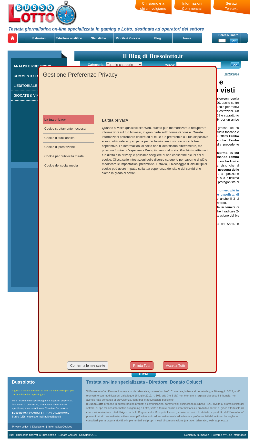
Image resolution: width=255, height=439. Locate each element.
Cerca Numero (228, 35)
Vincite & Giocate (128, 38)
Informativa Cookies (60, 426)
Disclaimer (38, 426)
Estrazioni (39, 38)
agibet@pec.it (52, 416)
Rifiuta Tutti (141, 365)
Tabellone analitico (69, 38)
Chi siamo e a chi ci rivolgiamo (153, 5)
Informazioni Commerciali (192, 5)
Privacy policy (20, 426)
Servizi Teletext (231, 5)
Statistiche (98, 38)
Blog (157, 38)
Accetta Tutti (175, 365)
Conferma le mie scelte (87, 365)
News (187, 38)
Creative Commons (56, 408)
